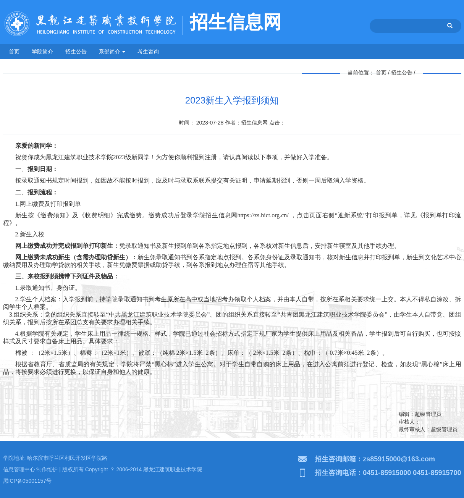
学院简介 (42, 52)
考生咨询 (148, 52)
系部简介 (112, 52)
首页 (14, 52)
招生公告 (76, 52)
